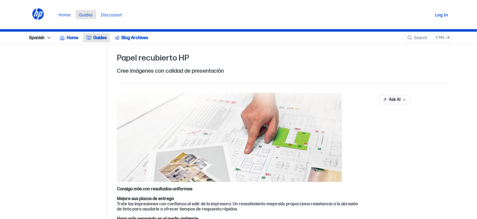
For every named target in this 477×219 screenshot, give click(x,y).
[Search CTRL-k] (428, 37)
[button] (238, 137)
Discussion (111, 15)
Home (64, 15)
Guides (86, 15)
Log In (441, 15)
